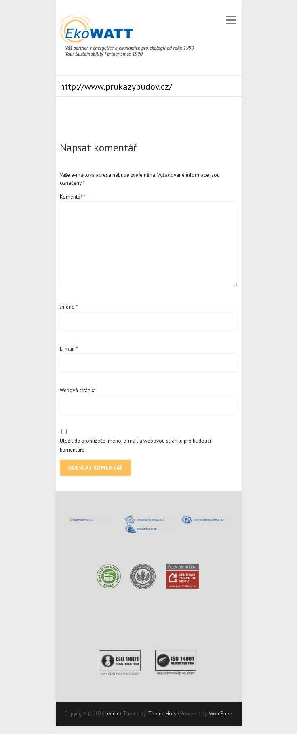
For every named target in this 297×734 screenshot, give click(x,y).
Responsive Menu (231, 20)
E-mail (69, 348)
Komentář (72, 196)
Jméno (69, 306)
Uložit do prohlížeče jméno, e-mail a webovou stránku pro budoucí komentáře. (135, 445)
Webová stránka (78, 390)
